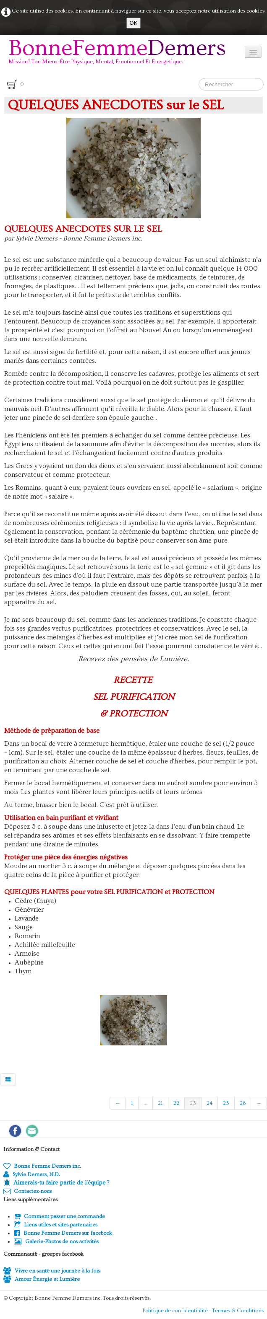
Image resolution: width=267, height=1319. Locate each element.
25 (226, 1103)
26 (243, 1103)
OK (134, 23)
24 (209, 1103)
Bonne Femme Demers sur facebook (63, 1233)
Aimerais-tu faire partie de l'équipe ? (61, 1182)
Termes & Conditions (238, 1311)
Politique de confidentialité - (177, 1311)
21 (160, 1103)
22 (176, 1103)
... (145, 1103)
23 (193, 1103)
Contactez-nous (27, 1191)
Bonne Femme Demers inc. (42, 1166)
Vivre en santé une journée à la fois (51, 1271)
